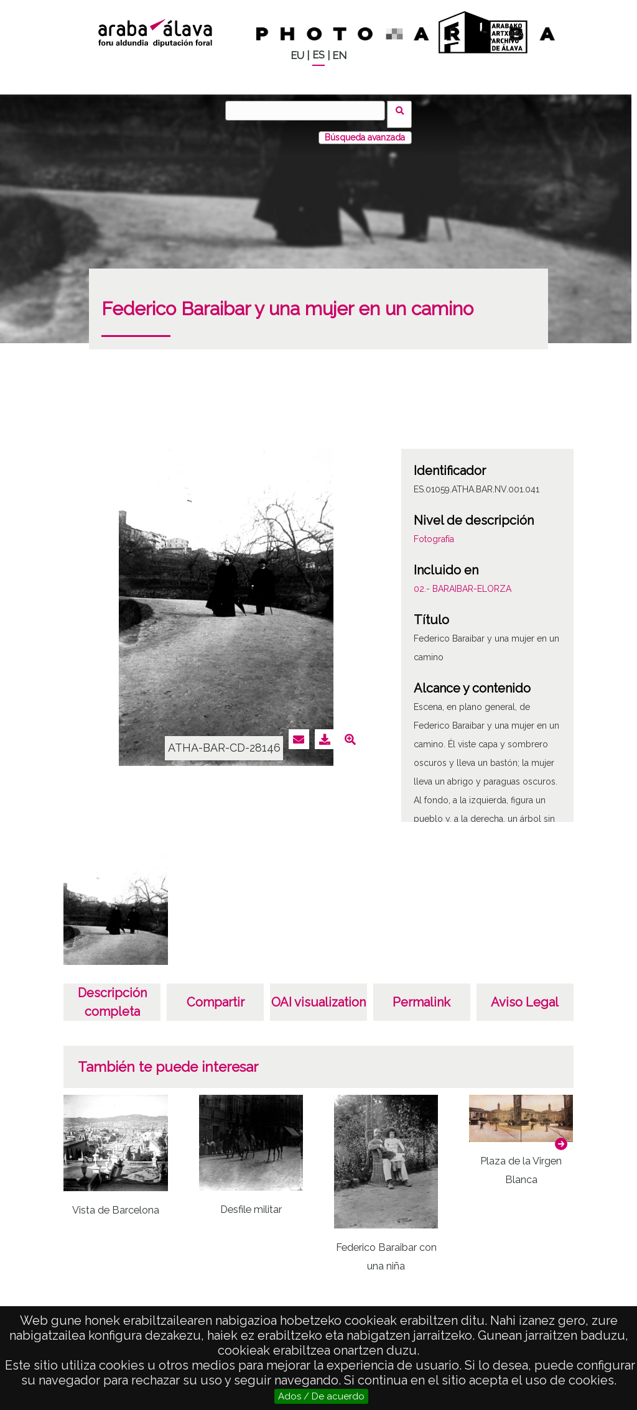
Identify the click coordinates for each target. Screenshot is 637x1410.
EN (339, 56)
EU (297, 56)
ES (318, 55)
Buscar (403, 110)
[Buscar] (309, 111)
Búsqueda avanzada (365, 130)
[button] (561, 1136)
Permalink (421, 994)
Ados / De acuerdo (321, 1396)
